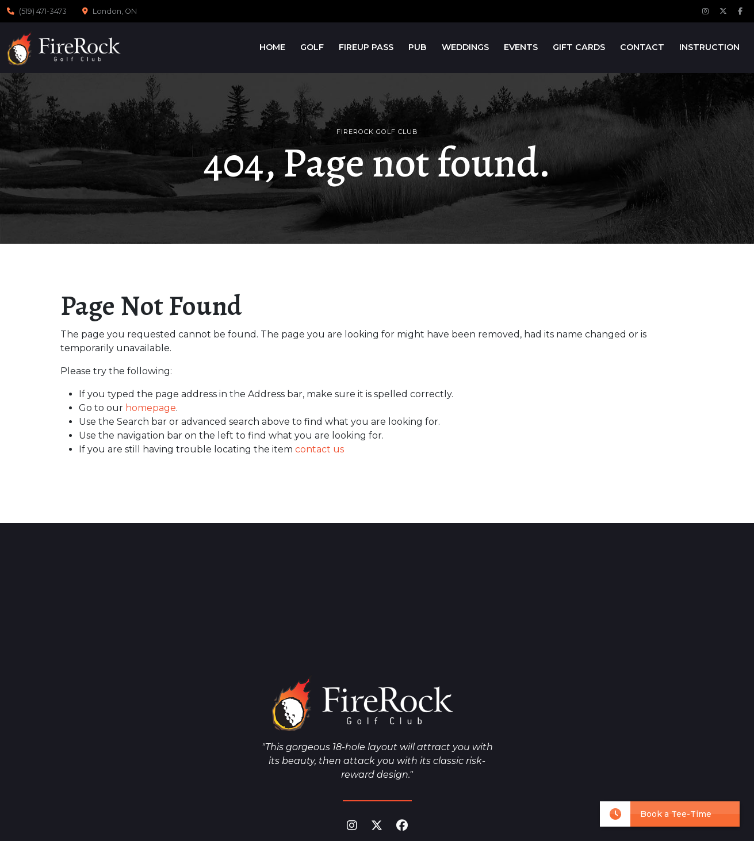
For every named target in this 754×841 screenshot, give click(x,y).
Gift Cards (579, 47)
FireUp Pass (366, 47)
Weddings (465, 47)
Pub (417, 47)
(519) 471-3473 (43, 11)
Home (272, 47)
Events (521, 47)
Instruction (709, 47)
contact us (319, 449)
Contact (642, 47)
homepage (150, 407)
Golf (312, 47)
